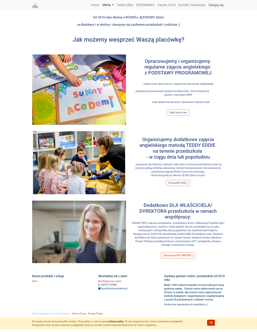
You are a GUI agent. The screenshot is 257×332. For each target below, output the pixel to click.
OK (211, 322)
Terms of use (79, 313)
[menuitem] (95, 5)
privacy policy (116, 321)
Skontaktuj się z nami (109, 281)
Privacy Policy (95, 313)
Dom (34, 281)
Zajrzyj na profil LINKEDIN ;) (178, 255)
